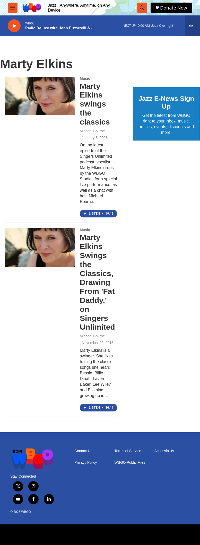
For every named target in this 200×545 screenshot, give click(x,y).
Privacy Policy (85, 462)
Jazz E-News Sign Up (166, 102)
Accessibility (164, 451)
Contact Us (83, 451)
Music (85, 78)
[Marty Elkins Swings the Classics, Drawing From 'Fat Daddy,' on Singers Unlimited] (40, 247)
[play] (14, 26)
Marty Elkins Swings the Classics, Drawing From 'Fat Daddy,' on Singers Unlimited (97, 282)
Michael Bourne (92, 131)
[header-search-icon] (142, 8)
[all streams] (192, 25)
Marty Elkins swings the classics (95, 104)
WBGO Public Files (129, 462)
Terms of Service (127, 451)
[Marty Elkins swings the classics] (40, 96)
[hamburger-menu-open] (13, 8)
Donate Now (173, 8)
